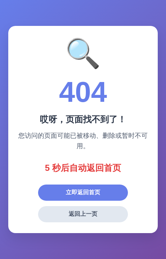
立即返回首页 (83, 192)
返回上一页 (83, 214)
